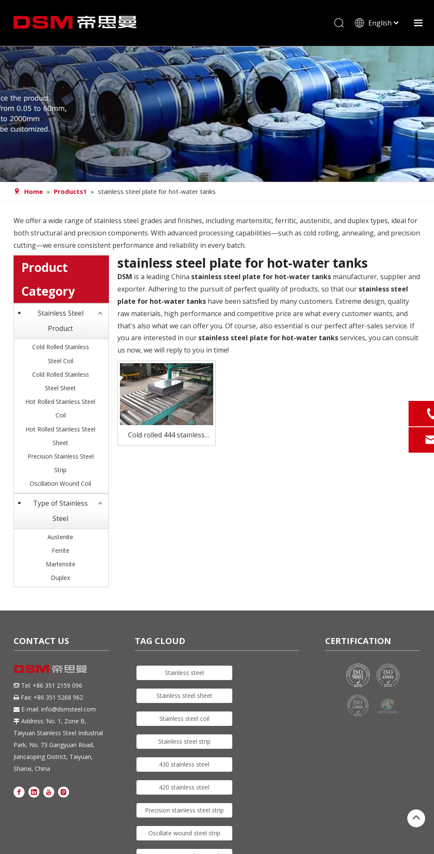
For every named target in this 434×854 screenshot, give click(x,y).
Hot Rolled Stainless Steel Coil (60, 409)
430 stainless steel (184, 765)
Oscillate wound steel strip (184, 834)
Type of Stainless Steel (60, 511)
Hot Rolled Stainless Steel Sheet (60, 436)
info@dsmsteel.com (68, 710)
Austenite (60, 537)
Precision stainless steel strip (184, 811)
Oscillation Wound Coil (60, 484)
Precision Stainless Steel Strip (61, 463)
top (416, 817)
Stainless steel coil (184, 719)
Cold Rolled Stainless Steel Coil (60, 354)
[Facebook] (19, 792)
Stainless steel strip (184, 742)
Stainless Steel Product (60, 321)
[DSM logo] (51, 669)
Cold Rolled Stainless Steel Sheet (60, 381)
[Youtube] (48, 792)
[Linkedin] (33, 792)
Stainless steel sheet (184, 696)
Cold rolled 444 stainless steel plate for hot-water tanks (167, 436)
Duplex (60, 578)
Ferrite (61, 551)
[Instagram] (63, 792)
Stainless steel (184, 673)
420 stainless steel (184, 788)
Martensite (60, 564)
